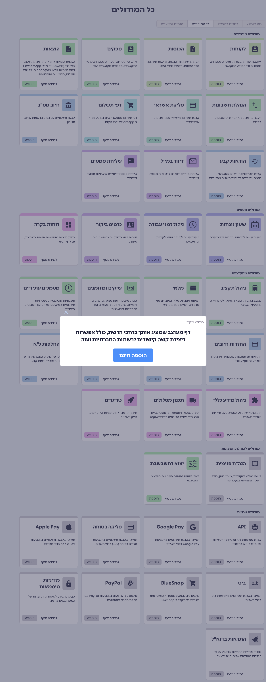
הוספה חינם (133, 355)
